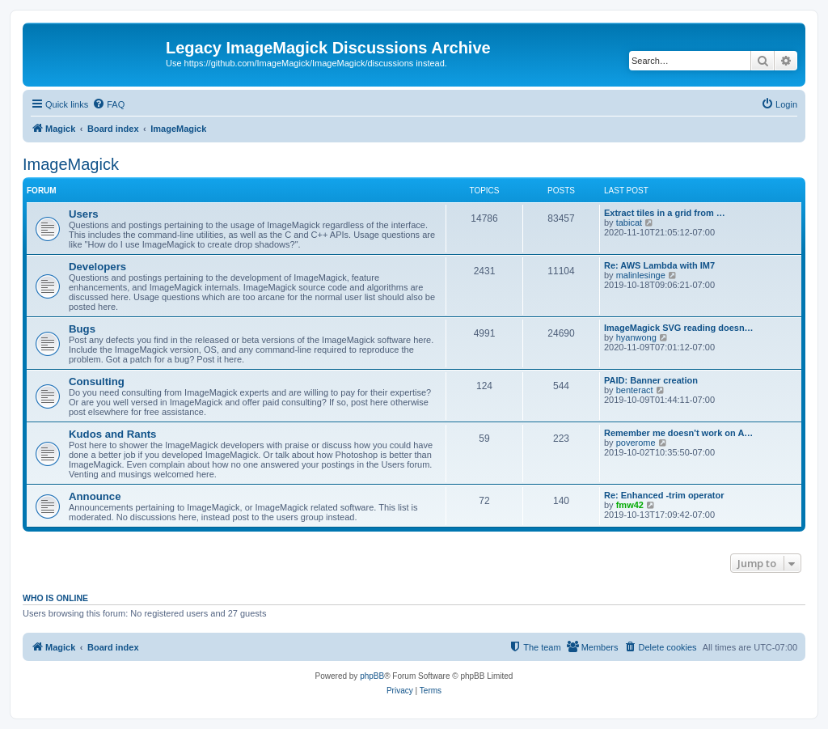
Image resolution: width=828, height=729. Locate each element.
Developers (97, 267)
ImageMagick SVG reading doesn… (679, 328)
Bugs (82, 329)
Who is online (55, 598)
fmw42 (630, 505)
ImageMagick (71, 164)
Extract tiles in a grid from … (664, 213)
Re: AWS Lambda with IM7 (659, 265)
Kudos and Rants (112, 434)
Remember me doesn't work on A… (678, 433)
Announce (94, 496)
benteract (634, 390)
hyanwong (636, 337)
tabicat (629, 222)
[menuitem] (108, 104)
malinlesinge (640, 275)
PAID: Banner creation (651, 380)
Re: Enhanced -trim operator (664, 495)
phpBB (372, 676)
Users (84, 214)
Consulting (97, 381)
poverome (636, 442)
